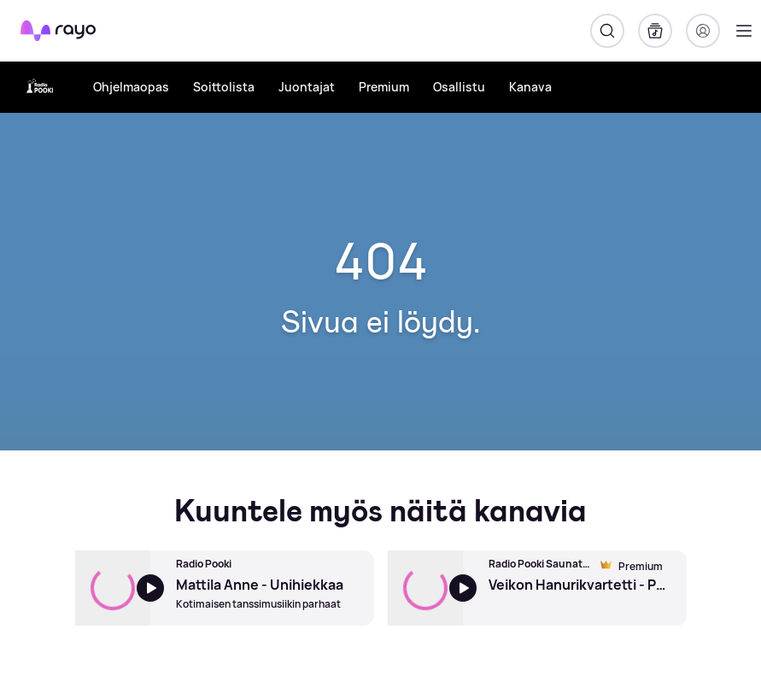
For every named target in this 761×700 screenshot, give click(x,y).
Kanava (530, 87)
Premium (384, 87)
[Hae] (607, 31)
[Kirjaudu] (703, 31)
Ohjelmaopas (131, 87)
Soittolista (224, 87)
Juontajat (306, 87)
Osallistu (459, 87)
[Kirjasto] (655, 31)
